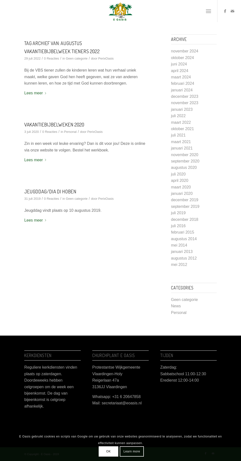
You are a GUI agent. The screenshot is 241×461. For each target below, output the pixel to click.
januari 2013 (182, 251)
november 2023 (184, 103)
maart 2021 (181, 142)
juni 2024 (179, 64)
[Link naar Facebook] (225, 11)
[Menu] (208, 11)
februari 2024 (182, 83)
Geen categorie (77, 58)
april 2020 (179, 180)
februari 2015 (182, 232)
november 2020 (184, 155)
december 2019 (184, 200)
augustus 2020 (184, 167)
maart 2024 (181, 77)
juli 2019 (178, 213)
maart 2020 (181, 187)
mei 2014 (179, 245)
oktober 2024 (182, 58)
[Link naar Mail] (232, 11)
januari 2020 (182, 193)
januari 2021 (182, 148)
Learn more (131, 451)
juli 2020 (178, 174)
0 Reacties (51, 58)
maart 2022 (181, 122)
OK (108, 451)
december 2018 (184, 219)
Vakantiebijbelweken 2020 (54, 124)
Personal (70, 132)
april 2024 (179, 71)
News (176, 306)
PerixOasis (106, 58)
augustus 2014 (184, 239)
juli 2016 (178, 226)
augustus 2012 (184, 258)
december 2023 (184, 96)
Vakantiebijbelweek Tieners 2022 (62, 51)
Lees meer (36, 93)
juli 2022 (178, 116)
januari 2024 (182, 90)
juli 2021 (178, 135)
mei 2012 (179, 264)
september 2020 (185, 161)
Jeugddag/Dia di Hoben (50, 191)
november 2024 (184, 51)
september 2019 (185, 206)
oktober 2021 (182, 129)
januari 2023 (182, 109)
